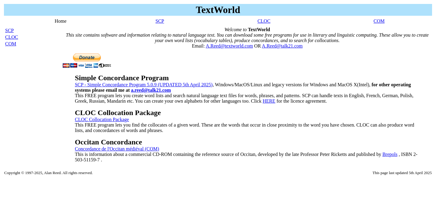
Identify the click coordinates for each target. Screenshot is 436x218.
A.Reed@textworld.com (229, 45)
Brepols (390, 154)
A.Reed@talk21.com (282, 45)
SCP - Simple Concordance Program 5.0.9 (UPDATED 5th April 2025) (144, 84)
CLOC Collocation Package (102, 119)
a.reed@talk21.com (151, 90)
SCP (160, 21)
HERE (269, 101)
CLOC (263, 21)
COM (379, 21)
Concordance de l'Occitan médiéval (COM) (117, 148)
